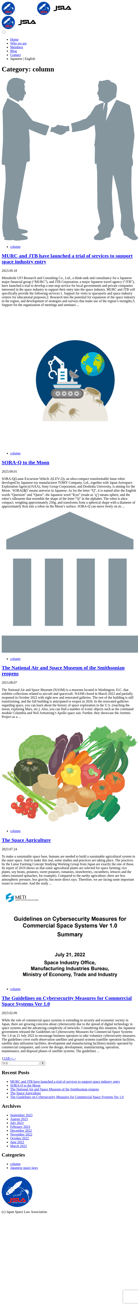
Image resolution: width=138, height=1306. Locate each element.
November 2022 (21, 1134)
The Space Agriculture (26, 840)
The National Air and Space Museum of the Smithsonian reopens (54, 1089)
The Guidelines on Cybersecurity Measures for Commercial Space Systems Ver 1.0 (67, 1097)
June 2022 (17, 1142)
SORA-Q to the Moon (25, 462)
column (15, 246)
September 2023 (21, 1115)
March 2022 (18, 1146)
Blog (13, 51)
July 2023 (17, 1123)
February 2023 (20, 1127)
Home (14, 39)
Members (16, 47)
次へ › (11, 1058)
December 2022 (21, 1130)
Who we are (18, 43)
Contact (15, 55)
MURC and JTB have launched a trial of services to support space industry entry (65, 1081)
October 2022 (19, 1138)
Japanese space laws (24, 1168)
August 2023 (19, 1119)
